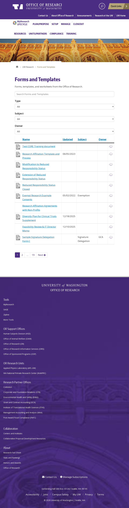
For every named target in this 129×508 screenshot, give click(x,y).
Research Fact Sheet (12, 452)
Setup (55, 23)
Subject (19, 113)
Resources (20, 33)
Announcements (84, 15)
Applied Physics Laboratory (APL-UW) (19, 368)
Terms (100, 494)
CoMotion (7, 387)
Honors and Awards (12, 462)
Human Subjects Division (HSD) (17, 333)
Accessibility (32, 494)
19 (33, 254)
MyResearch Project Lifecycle (22, 23)
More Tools (8, 319)
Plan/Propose (41, 23)
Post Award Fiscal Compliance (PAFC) (19, 417)
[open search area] (102, 6)
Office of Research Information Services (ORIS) (23, 349)
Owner (19, 125)
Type (17, 101)
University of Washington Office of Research (64, 287)
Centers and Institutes (12, 433)
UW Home (121, 15)
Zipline (6, 314)
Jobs (45, 494)
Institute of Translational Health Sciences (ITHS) (23, 407)
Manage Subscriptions (74, 477)
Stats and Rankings (11, 457)
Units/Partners (38, 33)
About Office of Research (62, 15)
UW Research (28, 67)
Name (26, 139)
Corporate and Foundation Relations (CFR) (21, 392)
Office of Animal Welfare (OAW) (17, 338)
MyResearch (8, 304)
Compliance (56, 33)
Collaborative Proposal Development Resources (24, 438)
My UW (77, 494)
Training (71, 33)
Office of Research (11, 468)
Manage (65, 23)
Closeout (78, 23)
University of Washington (24, 7)
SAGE (5, 309)
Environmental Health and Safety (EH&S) (20, 397)
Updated (68, 139)
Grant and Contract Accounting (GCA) (19, 402)
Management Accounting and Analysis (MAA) (22, 412)
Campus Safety (60, 494)
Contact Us (43, 15)
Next (42, 254)
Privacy (89, 494)
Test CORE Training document (38, 146)
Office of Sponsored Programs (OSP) (19, 354)
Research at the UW (104, 15)
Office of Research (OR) (13, 344)
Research (55, 7)
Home (17, 66)
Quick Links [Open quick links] (119, 7)
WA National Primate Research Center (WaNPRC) (24, 373)
